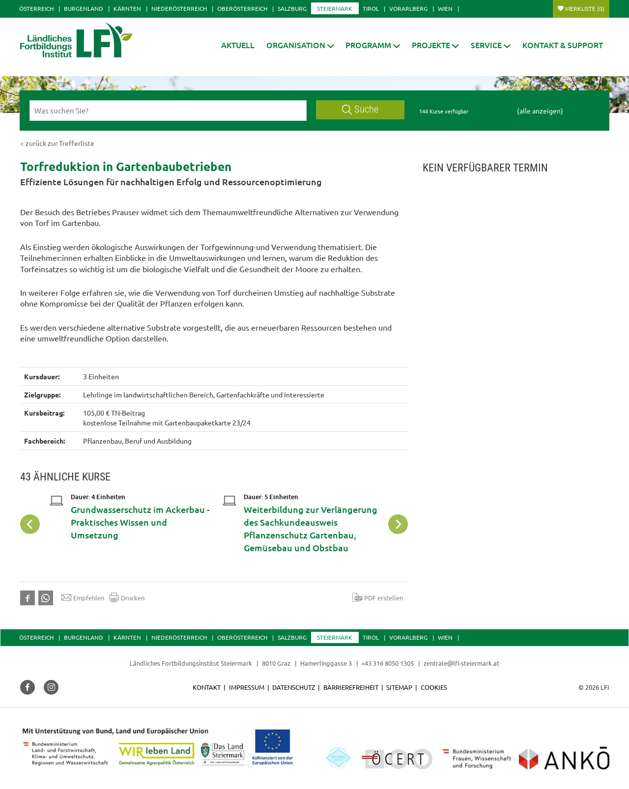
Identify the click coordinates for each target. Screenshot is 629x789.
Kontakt (207, 687)
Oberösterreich (242, 8)
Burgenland (83, 8)
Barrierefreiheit (350, 687)
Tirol (371, 8)
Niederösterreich (179, 8)
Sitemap (399, 687)
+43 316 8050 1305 (387, 663)
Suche (360, 109)
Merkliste (584, 8)
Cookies (434, 687)
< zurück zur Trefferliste (57, 143)
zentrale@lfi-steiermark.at (461, 663)
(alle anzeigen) (540, 110)
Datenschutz (293, 687)
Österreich (36, 8)
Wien (445, 8)
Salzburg (292, 8)
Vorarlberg (408, 8)
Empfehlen (82, 597)
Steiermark (334, 8)
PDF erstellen (377, 597)
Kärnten (127, 8)
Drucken (126, 597)
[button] (300, 45)
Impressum (246, 687)
